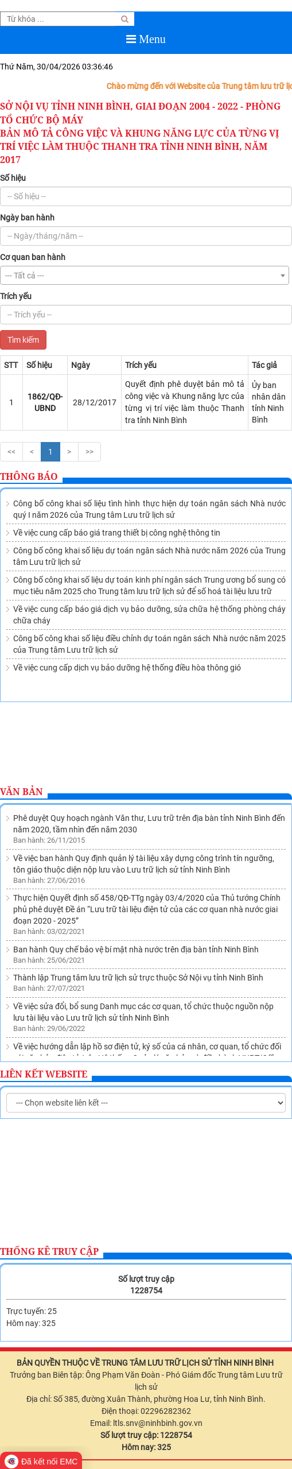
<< (11, 451)
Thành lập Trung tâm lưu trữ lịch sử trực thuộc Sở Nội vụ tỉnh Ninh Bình (138, 912)
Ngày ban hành (27, 217)
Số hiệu (13, 178)
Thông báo (29, 476)
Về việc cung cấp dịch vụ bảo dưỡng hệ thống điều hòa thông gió (127, 667)
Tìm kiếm (23, 339)
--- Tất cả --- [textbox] (24, 275)
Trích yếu (16, 296)
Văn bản (21, 791)
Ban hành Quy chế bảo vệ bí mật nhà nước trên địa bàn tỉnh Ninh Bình (136, 884)
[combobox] (144, 275)
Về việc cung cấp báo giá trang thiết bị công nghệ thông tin (116, 532)
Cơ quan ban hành (32, 257)
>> (89, 451)
